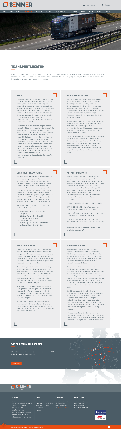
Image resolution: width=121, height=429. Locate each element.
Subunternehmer (95, 11)
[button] (3, 425)
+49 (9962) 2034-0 (63, 407)
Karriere (108, 11)
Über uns (39, 405)
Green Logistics (60, 11)
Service (48, 11)
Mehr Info (16, 363)
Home (5, 11)
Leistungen (28, 11)
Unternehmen (15, 11)
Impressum (49, 402)
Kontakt (48, 405)
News (83, 11)
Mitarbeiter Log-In (90, 5)
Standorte (74, 11)
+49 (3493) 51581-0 (82, 409)
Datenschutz (49, 403)
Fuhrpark (39, 11)
